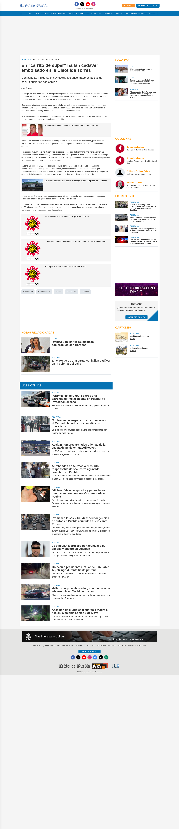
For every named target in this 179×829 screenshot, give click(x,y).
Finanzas (62, 14)
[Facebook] (77, 4)
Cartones (80, 14)
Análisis (71, 14)
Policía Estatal (44, 292)
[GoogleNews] (95, 657)
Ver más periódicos (148, 6)
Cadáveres (71, 292)
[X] (82, 4)
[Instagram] (93, 4)
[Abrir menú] (21, 13)
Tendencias (108, 14)
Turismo (133, 14)
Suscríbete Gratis (136, 317)
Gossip (89, 14)
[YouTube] (88, 4)
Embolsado (28, 292)
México (46, 14)
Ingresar (128, 6)
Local (28, 14)
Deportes (142, 14)
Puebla (58, 292)
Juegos (152, 14)
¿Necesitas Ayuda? (89, 651)
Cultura (97, 14)
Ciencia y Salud (121, 14)
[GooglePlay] (106, 657)
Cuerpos (85, 292)
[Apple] (101, 657)
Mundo (53, 14)
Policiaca (37, 14)
